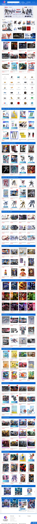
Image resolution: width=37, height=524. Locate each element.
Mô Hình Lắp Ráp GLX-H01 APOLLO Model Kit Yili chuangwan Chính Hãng (23, 290)
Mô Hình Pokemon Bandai (7, 348)
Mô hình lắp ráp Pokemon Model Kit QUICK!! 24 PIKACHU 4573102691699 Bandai (14, 369)
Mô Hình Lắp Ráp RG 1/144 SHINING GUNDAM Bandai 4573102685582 (31, 427)
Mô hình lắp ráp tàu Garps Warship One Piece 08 (14, 266)
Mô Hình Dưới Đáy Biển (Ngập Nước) (9, 143)
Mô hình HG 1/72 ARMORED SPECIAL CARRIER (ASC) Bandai (23, 393)
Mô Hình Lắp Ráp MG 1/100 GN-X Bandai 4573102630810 (6, 50)
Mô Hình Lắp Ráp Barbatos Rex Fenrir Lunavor (6, 173)
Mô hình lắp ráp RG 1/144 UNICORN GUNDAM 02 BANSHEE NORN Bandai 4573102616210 (14, 448)
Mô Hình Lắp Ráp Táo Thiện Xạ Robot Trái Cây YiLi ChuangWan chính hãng (31, 300)
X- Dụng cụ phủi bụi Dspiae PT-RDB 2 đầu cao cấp (31, 139)
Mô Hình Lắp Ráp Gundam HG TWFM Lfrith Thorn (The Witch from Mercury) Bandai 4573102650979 (14, 345)
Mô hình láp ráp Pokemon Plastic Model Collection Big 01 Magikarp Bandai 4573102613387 (23, 379)
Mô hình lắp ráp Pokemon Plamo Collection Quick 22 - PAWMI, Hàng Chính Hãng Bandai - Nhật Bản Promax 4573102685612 (6, 369)
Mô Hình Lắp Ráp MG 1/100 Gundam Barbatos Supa (23, 163)
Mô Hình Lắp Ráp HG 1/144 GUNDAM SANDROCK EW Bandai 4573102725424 (6, 60)
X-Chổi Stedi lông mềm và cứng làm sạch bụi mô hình (23, 129)
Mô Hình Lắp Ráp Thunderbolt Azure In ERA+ (23, 50)
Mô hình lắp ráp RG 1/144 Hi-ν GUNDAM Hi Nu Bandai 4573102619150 (23, 448)
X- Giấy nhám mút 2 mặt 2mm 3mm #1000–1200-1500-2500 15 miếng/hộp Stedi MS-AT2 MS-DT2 (14, 129)
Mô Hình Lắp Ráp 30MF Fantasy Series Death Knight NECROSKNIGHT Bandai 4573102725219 (14, 221)
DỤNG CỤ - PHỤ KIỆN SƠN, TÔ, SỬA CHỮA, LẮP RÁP (11, 108)
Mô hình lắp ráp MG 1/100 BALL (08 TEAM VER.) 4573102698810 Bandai (31, 482)
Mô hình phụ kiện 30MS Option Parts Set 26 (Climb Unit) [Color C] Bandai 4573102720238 (6, 221)
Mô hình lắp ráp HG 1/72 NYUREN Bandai (31, 393)
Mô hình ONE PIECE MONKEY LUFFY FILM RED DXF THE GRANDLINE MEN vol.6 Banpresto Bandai (31, 276)
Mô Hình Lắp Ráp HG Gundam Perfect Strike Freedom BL (23, 197)
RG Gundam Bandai (5, 417)
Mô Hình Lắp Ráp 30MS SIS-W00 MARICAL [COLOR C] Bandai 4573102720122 (31, 60)
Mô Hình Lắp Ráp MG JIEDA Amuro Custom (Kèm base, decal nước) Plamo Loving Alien (14, 173)
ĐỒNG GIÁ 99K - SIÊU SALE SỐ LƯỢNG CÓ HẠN (10, 177)
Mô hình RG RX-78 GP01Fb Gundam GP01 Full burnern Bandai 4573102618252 (23, 427)
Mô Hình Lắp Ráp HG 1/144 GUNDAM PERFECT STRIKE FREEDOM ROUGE (23, 187)
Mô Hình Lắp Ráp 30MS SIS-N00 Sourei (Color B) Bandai (23, 242)
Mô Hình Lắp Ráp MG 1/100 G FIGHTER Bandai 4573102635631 (14, 461)
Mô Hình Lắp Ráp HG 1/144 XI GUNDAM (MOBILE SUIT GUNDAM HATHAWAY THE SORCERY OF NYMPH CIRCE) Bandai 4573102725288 (6, 403)
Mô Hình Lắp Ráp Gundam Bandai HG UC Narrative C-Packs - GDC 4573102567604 (14, 324)
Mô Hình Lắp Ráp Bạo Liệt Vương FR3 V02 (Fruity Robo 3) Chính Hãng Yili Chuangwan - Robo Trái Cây (14, 290)
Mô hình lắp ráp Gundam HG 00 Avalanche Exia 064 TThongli (31, 324)
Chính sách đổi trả (12, 519)
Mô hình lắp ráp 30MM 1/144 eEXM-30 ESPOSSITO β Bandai (14, 242)
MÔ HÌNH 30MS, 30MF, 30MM (7, 211)
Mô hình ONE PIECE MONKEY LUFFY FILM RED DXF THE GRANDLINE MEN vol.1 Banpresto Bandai (23, 276)
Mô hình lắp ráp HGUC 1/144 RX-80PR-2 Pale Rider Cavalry (31, 197)
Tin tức (20, 3)
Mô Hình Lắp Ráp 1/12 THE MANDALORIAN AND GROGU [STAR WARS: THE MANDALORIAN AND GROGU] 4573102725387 (31, 50)
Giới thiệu (12, 3)
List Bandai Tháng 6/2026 (5, 495)
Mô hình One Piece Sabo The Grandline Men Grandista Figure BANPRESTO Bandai (14, 276)
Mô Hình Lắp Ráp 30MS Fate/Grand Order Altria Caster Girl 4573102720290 (31, 242)
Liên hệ (23, 3)
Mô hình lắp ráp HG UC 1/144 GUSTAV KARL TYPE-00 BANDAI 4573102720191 (23, 403)
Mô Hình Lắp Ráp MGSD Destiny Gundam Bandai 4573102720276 (6, 482)
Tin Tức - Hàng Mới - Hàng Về (7, 498)
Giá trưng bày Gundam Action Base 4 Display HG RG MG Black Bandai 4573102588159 (6, 345)
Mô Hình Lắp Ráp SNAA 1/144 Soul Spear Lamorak (14, 163)
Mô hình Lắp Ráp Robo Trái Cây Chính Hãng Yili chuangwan (13, 280)
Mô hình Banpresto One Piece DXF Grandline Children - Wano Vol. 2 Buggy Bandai (6, 276)
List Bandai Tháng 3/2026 (27, 495)
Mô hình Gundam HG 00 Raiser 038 (6, 324)
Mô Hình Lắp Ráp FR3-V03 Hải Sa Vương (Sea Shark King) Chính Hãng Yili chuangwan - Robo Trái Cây (6, 290)
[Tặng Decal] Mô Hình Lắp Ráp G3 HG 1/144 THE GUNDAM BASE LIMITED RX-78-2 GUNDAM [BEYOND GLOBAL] (23, 345)
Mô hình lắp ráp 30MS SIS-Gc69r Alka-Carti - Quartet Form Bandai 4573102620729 (6, 242)
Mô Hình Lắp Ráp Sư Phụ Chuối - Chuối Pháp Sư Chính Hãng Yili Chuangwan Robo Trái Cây (14, 300)
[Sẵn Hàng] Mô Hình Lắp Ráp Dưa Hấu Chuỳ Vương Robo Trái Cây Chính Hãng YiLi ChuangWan (6, 300)
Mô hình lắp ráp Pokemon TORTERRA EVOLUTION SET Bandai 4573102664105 (31, 379)
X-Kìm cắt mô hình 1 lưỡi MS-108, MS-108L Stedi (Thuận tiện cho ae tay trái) (6, 129)
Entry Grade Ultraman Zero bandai (6, 163)
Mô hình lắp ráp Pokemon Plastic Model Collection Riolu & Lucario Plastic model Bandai (6, 379)
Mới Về (3, 40)
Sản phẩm (26, 3)
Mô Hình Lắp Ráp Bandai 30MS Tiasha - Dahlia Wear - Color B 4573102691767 (31, 221)
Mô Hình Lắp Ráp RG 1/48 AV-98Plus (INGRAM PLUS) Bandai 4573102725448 (14, 60)
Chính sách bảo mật (12, 517)
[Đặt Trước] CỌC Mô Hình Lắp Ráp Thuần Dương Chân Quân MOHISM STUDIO (14, 50)
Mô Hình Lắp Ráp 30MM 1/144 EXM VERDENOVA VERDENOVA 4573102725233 (23, 221)
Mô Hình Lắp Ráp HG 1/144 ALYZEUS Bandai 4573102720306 (14, 403)
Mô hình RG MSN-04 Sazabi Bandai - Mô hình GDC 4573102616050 (6, 448)
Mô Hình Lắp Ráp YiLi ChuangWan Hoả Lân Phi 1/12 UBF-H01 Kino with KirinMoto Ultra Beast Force (31, 173)
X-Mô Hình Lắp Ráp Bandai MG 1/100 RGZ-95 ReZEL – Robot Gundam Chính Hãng (23, 461)
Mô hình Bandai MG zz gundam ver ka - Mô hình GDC (14, 482)
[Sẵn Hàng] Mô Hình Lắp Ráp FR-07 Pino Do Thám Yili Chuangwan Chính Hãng (31, 290)
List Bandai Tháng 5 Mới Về (17, 495)
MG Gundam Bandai (5, 451)
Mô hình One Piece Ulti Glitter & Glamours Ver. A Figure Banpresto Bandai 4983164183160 (31, 266)
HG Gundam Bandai (5, 383)
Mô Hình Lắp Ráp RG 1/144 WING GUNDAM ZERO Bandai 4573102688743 (14, 427)
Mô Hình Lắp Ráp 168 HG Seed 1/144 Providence (31, 187)
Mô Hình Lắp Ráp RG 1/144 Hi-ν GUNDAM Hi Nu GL (31, 163)
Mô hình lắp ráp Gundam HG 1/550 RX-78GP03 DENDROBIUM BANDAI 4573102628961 (31, 345)
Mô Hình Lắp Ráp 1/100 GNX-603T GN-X (23, 173)
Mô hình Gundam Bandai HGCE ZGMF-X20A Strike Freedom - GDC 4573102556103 (23, 324)
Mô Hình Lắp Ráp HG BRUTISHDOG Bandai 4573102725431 (23, 60)
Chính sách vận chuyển (13, 518)
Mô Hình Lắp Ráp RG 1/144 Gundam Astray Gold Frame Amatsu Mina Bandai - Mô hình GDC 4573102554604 (31, 448)
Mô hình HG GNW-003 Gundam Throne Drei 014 (6, 187)
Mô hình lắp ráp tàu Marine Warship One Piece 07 (14, 197)
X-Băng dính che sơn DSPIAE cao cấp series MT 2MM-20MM (23, 139)
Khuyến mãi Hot (16, 3)
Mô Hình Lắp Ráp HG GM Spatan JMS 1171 (6, 197)
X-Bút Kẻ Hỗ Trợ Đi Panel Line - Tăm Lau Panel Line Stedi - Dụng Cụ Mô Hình (31, 129)
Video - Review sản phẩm (7, 486)
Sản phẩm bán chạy (6, 314)
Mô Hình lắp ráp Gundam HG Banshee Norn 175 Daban (14, 187)
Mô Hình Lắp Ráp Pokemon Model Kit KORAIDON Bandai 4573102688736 (23, 369)
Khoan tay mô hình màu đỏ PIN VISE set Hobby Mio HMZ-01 (6, 139)
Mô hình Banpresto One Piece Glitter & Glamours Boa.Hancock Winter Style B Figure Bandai (23, 266)
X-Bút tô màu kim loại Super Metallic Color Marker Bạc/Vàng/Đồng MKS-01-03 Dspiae (14, 139)
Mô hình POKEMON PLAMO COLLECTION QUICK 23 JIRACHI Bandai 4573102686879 (31, 369)
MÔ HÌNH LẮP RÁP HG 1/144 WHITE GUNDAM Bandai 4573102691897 (31, 403)
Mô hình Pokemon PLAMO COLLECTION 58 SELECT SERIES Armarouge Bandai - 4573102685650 (14, 379)
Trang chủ (8, 3)
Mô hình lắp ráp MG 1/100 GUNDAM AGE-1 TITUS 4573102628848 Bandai (23, 482)
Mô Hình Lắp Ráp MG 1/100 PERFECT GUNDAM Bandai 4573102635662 (31, 461)
